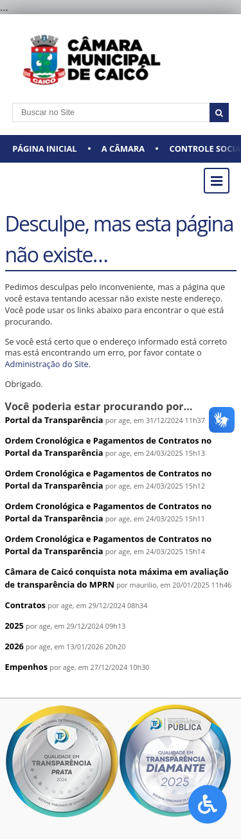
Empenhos (26, 666)
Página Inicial (44, 148)
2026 (14, 646)
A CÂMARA (123, 148)
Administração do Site (47, 364)
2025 (14, 625)
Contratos (25, 605)
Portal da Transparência (54, 420)
